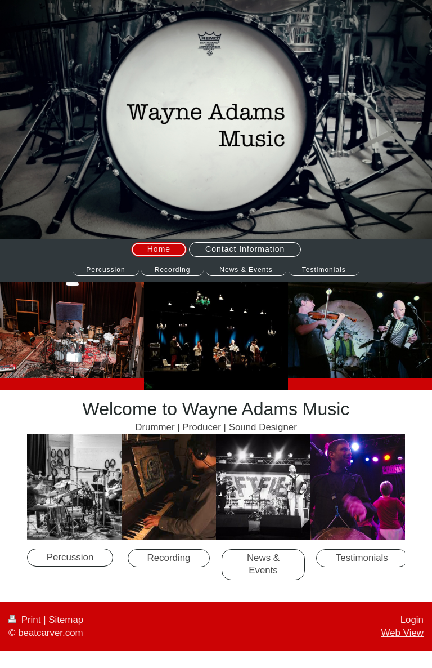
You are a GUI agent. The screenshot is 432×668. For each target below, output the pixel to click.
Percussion (70, 557)
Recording (169, 558)
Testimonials (362, 558)
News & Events (263, 564)
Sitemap (65, 619)
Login (412, 619)
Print (25, 619)
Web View (402, 632)
